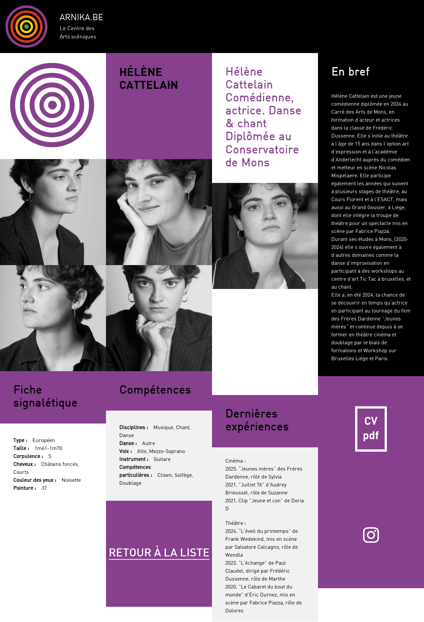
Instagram (371, 535)
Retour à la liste (159, 553)
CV (371, 429)
